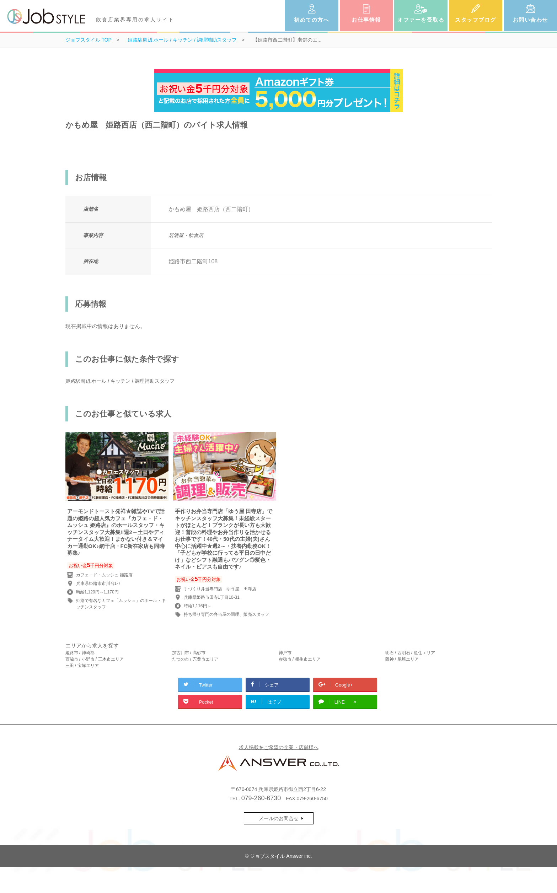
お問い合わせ (530, 20)
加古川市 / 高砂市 (188, 652)
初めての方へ (311, 20)
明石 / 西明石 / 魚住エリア (410, 652)
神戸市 (285, 652)
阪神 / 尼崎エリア (402, 659)
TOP (88, 40)
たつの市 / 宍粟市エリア (195, 659)
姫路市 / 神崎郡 (80, 652)
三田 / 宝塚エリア (82, 665)
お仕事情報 (366, 20)
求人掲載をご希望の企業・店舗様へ (278, 747)
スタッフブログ (475, 20)
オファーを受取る (420, 20)
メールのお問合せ (279, 818)
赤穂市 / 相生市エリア (300, 659)
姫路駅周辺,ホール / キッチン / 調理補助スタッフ (120, 381)
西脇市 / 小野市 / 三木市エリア (94, 659)
